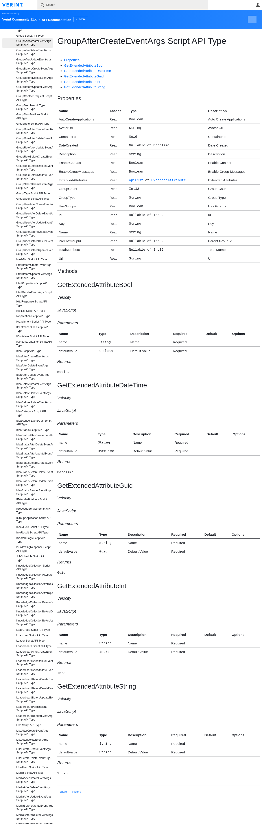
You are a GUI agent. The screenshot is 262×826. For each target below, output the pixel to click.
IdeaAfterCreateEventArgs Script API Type (32, 358)
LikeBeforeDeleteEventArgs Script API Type (33, 760)
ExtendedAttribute (168, 177)
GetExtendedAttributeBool (83, 65)
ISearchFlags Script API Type (31, 540)
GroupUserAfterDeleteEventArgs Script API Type (34, 215)
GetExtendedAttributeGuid (84, 76)
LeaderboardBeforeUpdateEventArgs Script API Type (34, 699)
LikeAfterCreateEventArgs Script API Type (32, 732)
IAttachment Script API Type (33, 321)
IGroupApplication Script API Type (33, 519)
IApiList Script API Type (30, 310)
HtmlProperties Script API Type (32, 285)
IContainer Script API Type (32, 336)
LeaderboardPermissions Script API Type (31, 708)
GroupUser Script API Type (33, 198)
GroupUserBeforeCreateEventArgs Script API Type (34, 233)
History (76, 777)
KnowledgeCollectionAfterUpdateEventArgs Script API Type (34, 594)
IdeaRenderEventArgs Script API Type (34, 422)
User (257, 4)
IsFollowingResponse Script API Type (33, 549)
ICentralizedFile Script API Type (32, 329)
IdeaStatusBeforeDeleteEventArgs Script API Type (34, 474)
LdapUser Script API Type (32, 635)
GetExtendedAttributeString (84, 87)
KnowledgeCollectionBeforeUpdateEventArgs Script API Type (34, 622)
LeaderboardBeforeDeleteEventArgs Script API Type (34, 690)
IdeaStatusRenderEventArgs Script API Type (34, 492)
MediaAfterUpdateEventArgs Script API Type (34, 798)
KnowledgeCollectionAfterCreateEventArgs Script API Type (34, 576)
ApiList (136, 177)
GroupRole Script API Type (32, 123)
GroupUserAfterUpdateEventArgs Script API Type (34, 224)
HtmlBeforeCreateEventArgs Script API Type (33, 266)
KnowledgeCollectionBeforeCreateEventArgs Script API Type (34, 604)
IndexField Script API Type (32, 527)
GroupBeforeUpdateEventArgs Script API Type (34, 88)
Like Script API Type (28, 725)
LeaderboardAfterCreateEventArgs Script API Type (34, 653)
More (99, 19)
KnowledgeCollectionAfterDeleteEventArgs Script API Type (34, 585)
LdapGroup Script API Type (33, 629)
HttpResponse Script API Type (31, 303)
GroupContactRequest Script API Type (34, 98)
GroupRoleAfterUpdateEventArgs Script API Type (34, 149)
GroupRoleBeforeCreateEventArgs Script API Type (34, 158)
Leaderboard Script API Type (34, 646)
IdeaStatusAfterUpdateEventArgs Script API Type (34, 455)
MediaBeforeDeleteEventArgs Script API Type (34, 816)
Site (34, 5)
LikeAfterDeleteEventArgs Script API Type (32, 741)
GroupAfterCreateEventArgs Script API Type (33, 42)
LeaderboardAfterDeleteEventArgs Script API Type (34, 662)
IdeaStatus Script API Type (32, 430)
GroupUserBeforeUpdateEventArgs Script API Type (34, 252)
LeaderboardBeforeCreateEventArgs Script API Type (34, 681)
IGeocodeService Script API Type (33, 510)
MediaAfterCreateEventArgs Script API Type (33, 780)
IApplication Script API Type (33, 316)
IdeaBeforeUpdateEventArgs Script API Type (34, 404)
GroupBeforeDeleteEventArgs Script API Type (34, 79)
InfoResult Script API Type (32, 532)
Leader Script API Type (30, 640)
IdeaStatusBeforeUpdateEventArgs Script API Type (34, 483)
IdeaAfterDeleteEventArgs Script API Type (32, 367)
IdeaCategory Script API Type (31, 413)
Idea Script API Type (28, 351)
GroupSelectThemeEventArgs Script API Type (34, 186)
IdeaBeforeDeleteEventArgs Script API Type (33, 395)
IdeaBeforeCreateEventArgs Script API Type (33, 386)
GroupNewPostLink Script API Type (32, 116)
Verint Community (10, 13)
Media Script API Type (30, 772)
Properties (71, 60)
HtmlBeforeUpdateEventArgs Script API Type (34, 275)
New (250, 19)
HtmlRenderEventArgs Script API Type (34, 294)
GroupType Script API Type (33, 193)
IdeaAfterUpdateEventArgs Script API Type (32, 376)
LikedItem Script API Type (32, 767)
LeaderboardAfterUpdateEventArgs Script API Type (34, 671)
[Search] (122, 5)
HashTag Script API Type (31, 259)
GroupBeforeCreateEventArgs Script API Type (34, 70)
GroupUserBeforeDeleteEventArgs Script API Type (34, 243)
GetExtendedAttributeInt (82, 82)
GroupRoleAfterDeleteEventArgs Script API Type (34, 140)
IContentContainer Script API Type (34, 343)
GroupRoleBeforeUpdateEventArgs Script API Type (34, 176)
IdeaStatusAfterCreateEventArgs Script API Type (34, 437)
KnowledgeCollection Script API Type (33, 567)
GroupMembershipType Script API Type (30, 107)
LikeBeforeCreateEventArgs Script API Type (33, 750)
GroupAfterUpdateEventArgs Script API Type (34, 61)
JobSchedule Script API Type (30, 558)
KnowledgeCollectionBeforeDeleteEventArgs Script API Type (34, 613)
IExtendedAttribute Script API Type (31, 501)
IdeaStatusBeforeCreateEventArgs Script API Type (34, 464)
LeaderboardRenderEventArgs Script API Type (34, 717)
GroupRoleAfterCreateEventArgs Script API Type (34, 131)
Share (63, 777)
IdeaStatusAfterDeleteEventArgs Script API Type (34, 446)
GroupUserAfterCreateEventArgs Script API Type (34, 206)
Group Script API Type (30, 35)
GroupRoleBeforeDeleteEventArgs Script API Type (34, 167)
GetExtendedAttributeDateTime (87, 71)
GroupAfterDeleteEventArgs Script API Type (33, 52)
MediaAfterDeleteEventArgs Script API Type (33, 789)
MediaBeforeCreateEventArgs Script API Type (34, 807)
